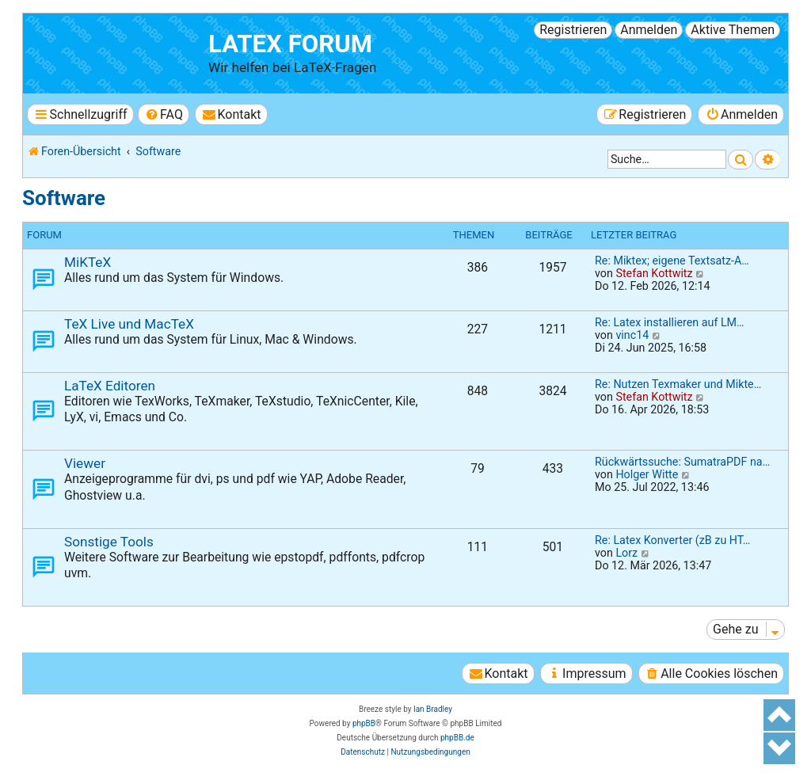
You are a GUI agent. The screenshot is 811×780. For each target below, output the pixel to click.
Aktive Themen (733, 29)
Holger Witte (646, 474)
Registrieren (573, 29)
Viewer (84, 463)
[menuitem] (163, 114)
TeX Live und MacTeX (129, 324)
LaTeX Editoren (109, 386)
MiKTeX (87, 262)
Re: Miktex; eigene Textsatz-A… (672, 260)
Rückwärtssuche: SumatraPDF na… (682, 461)
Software (63, 198)
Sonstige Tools (109, 542)
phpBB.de (457, 737)
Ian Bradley (432, 709)
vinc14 (632, 335)
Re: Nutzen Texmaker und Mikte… (678, 384)
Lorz (626, 552)
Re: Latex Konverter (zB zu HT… (672, 540)
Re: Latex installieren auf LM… (669, 322)
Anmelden (648, 29)
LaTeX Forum (290, 44)
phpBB (363, 723)
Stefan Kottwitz (653, 273)
